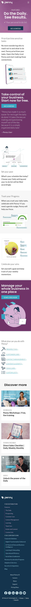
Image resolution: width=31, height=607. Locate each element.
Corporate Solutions (10, 538)
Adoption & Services (10, 563)
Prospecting (9, 513)
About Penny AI (15, 575)
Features (7, 507)
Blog (5, 569)
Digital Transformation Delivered (16, 542)
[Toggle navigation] (28, 2)
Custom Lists (9, 532)
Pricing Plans (15, 587)
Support (14, 584)
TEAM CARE (10, 368)
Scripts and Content (12, 529)
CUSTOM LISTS (11, 372)
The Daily (8, 510)
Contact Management (12, 520)
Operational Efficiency (12, 553)
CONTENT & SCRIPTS (14, 364)
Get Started (9, 106)
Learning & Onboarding (13, 550)
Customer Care (10, 516)
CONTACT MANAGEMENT (15, 359)
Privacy (22, 598)
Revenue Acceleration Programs (14, 559)
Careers (14, 578)
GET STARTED (15, 28)
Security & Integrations (11, 566)
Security (16, 600)
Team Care (9, 526)
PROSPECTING (11, 349)
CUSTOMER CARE (12, 354)
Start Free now (10, 297)
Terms (27, 598)
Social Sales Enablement (13, 556)
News (15, 581)
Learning (8, 523)
